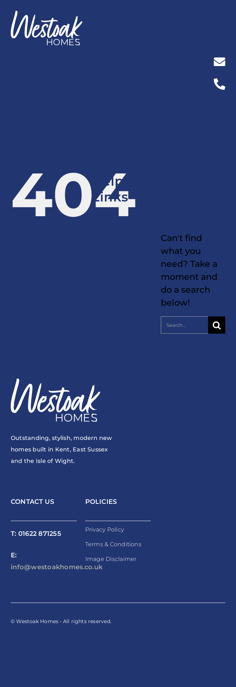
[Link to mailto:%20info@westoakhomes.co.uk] (219, 62)
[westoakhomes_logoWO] (46, 15)
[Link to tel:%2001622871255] (219, 84)
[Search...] (184, 325)
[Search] (216, 325)
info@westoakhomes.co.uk (56, 567)
